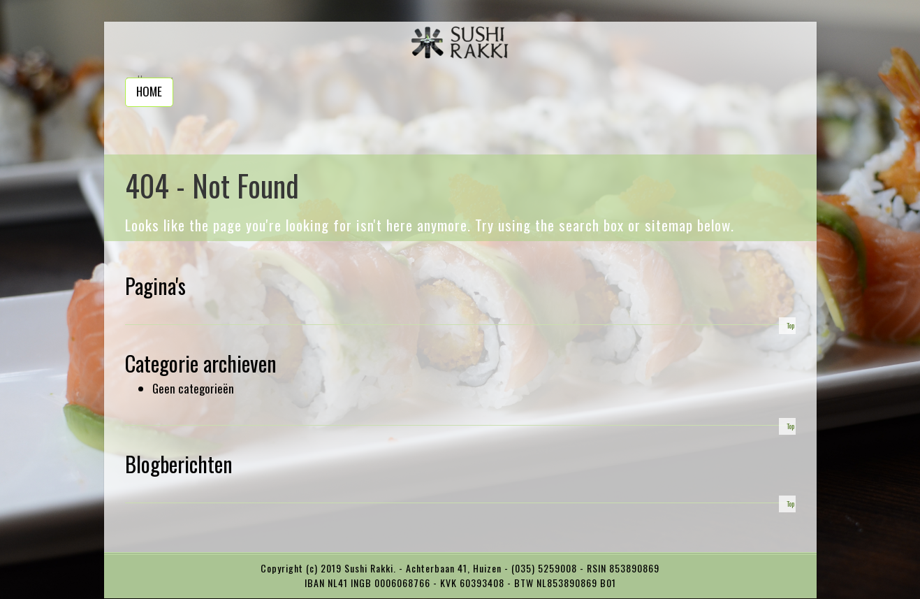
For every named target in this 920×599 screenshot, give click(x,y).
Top (790, 325)
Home (149, 91)
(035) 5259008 (545, 568)
